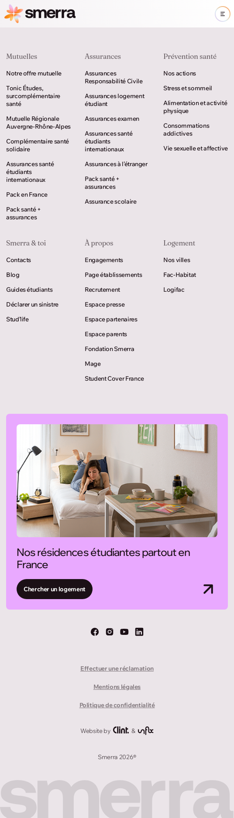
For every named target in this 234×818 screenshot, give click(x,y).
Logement (179, 243)
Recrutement (102, 289)
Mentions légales (117, 687)
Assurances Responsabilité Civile (113, 77)
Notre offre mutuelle (34, 73)
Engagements (104, 260)
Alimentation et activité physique (195, 107)
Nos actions (179, 73)
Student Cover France (114, 378)
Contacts (18, 260)
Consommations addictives (186, 129)
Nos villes (176, 260)
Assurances (103, 56)
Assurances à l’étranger (116, 164)
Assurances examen (112, 119)
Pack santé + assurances (23, 213)
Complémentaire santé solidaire (37, 145)
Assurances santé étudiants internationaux (30, 172)
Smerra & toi (26, 243)
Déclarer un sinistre (32, 304)
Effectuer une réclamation (117, 668)
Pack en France (27, 194)
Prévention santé (190, 56)
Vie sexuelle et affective (195, 148)
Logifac (173, 289)
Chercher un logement (55, 589)
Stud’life (17, 319)
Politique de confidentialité (117, 705)
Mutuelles (21, 56)
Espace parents (106, 334)
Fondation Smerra (109, 349)
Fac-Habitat (179, 275)
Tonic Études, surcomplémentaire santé (33, 96)
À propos (99, 243)
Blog (13, 275)
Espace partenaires (111, 319)
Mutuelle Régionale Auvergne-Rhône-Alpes (38, 122)
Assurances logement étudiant (114, 100)
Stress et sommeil (187, 88)
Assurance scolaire (111, 201)
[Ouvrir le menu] (223, 14)
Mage (93, 364)
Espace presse (104, 304)
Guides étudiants (29, 289)
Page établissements (113, 275)
